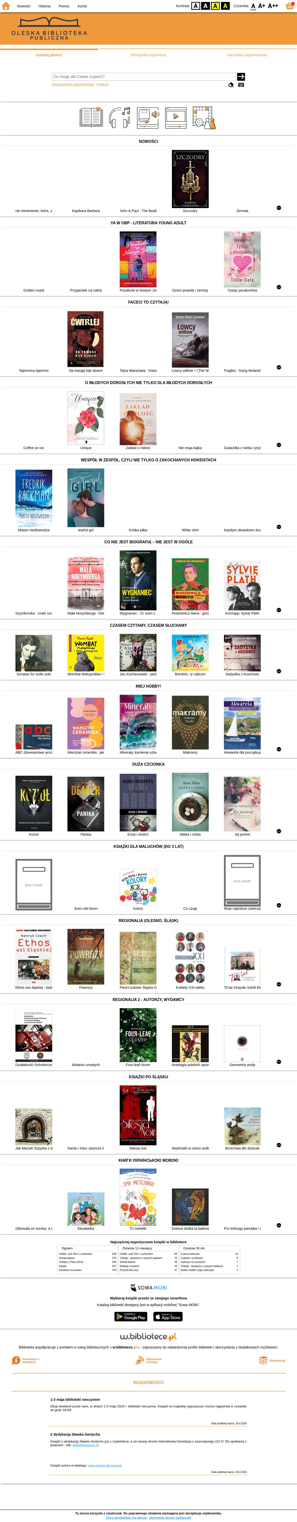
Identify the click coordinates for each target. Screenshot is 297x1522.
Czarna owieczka (190, 1254)
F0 (253, 5)
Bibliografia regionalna (148, 55)
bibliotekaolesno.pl (85, 1445)
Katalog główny (49, 55)
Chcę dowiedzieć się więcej (126, 1518)
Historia (45, 6)
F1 (261, 5)
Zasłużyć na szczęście (193, 1262)
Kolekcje (102, 84)
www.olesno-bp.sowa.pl (104, 1465)
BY (225, 5)
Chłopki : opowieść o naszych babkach (141, 1258)
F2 (273, 5)
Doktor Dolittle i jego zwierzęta (197, 1270)
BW (205, 5)
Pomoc (64, 6)
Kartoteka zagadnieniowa (247, 55)
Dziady (63, 1266)
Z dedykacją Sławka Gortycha (75, 1434)
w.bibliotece (125, 1347)
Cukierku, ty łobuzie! (192, 1258)
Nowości (23, 6)
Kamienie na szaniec (70, 1270)
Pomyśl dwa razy (129, 1270)
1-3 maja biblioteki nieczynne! (75, 1400)
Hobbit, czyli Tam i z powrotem (75, 1254)
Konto (82, 6)
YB (215, 5)
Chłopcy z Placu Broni (71, 1262)
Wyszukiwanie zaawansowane (73, 84)
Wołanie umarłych (130, 1266)
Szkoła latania (67, 1258)
